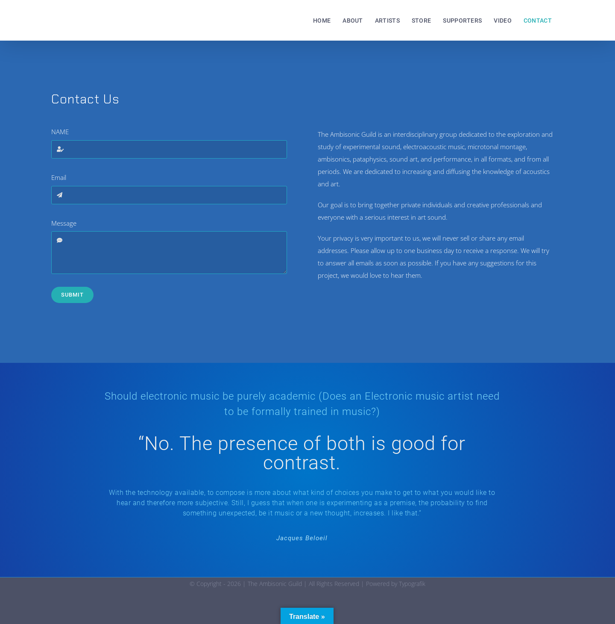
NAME (60, 131)
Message (63, 223)
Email (58, 177)
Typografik (412, 584)
